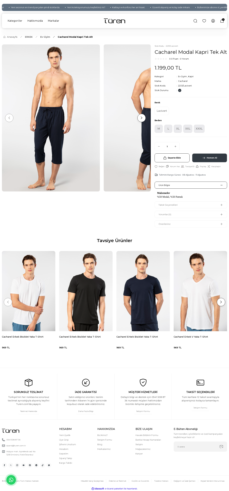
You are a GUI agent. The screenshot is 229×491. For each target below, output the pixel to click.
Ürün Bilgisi (164, 185)
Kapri (191, 76)
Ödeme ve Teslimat (117, 481)
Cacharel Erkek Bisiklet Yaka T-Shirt (22, 336)
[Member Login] (213, 21)
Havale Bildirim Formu (146, 435)
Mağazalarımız (142, 449)
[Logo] (114, 21)
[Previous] (9, 118)
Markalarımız (104, 449)
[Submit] (221, 447)
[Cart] (222, 21)
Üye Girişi (64, 439)
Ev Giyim (182, 76)
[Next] (141, 118)
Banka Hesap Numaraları (148, 439)
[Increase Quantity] (177, 146)
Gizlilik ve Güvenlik (140, 481)
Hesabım (63, 449)
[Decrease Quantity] (157, 146)
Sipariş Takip (65, 458)
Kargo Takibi (65, 463)
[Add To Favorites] (160, 166)
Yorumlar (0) (165, 214)
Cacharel (182, 81)
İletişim (139, 444)
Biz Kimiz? (102, 435)
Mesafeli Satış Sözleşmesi (92, 481)
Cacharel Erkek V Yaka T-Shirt (191, 336)
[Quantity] (167, 146)
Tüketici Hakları (161, 481)
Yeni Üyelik (64, 435)
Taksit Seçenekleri (168, 205)
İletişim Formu (104, 439)
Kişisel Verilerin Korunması (213, 481)
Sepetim (63, 453)
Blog (99, 444)
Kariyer (139, 453)
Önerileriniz (164, 224)
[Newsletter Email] (200, 447)
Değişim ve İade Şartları (184, 481)
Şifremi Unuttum (67, 444)
